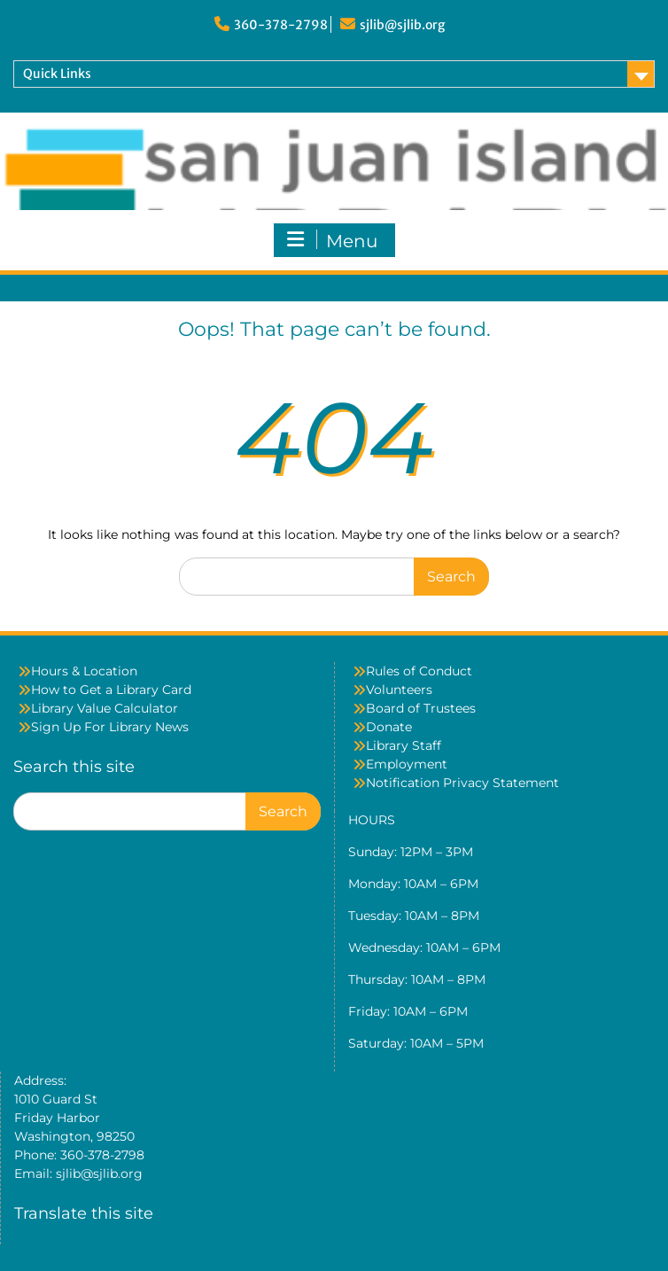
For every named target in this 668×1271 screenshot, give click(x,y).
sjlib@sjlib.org (402, 25)
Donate (389, 727)
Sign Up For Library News (110, 727)
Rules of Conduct (419, 671)
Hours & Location (84, 671)
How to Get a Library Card (111, 690)
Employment (406, 764)
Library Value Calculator (104, 708)
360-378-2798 (281, 25)
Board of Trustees (421, 708)
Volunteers (399, 690)
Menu (332, 241)
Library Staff (403, 745)
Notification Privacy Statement (462, 783)
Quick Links (57, 74)
